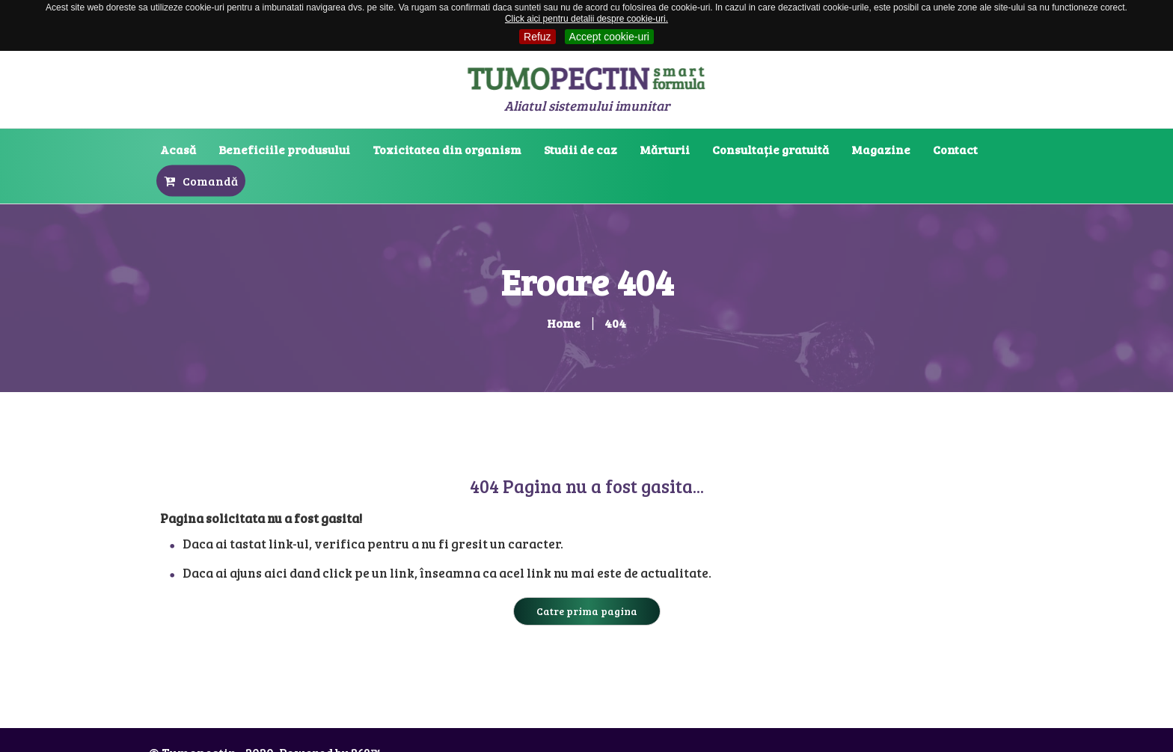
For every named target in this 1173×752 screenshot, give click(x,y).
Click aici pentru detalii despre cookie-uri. (586, 18)
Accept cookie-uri (609, 37)
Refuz (537, 37)
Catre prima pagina (586, 611)
